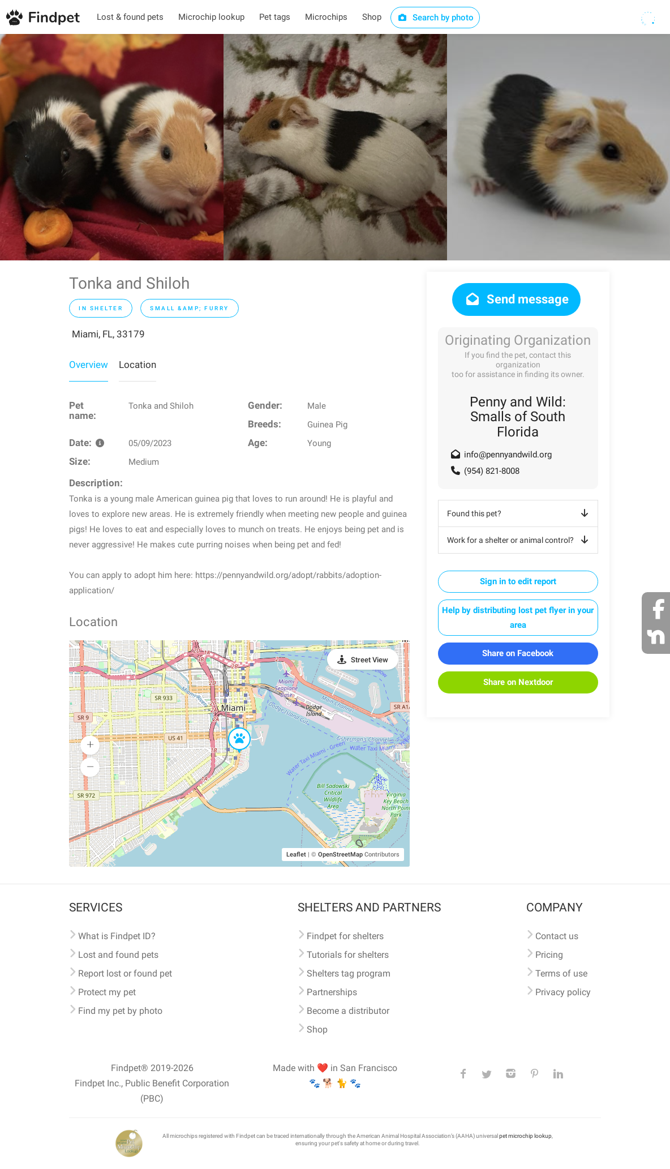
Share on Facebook (517, 653)
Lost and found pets (118, 954)
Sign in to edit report (518, 581)
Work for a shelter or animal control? (519, 540)
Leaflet (296, 854)
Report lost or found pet (125, 973)
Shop (371, 17)
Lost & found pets (130, 17)
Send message (516, 299)
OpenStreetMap (340, 854)
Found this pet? (519, 513)
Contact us (556, 936)
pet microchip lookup (525, 1136)
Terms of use (561, 973)
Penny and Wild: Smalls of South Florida (518, 417)
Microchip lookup (211, 17)
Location (137, 364)
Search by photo (435, 17)
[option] (112, 147)
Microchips (326, 17)
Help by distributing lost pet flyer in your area (518, 617)
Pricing (549, 954)
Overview (88, 364)
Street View (369, 660)
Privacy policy (563, 992)
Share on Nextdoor (518, 682)
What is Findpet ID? (117, 936)
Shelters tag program (348, 973)
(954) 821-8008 (491, 471)
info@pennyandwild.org (508, 454)
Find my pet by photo (120, 1010)
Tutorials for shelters (348, 954)
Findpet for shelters (345, 936)
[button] (231, 728)
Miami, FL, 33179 (108, 334)
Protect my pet (107, 992)
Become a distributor (348, 1010)
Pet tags (274, 17)
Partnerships (332, 992)
